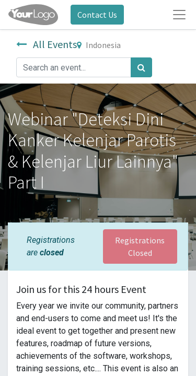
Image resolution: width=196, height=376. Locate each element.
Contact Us (97, 14)
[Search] (141, 67)
